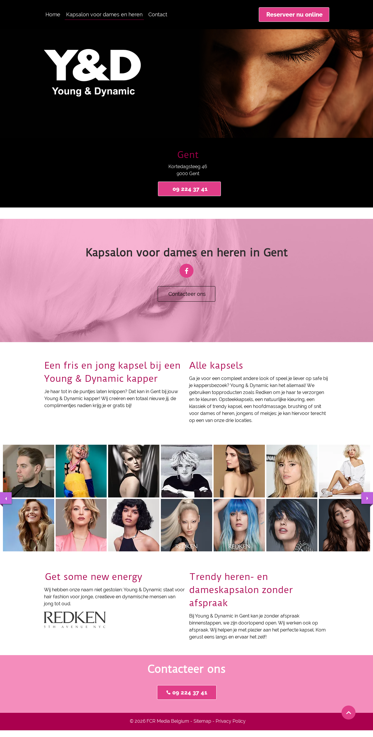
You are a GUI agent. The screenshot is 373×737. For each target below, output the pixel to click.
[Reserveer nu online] (294, 14)
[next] (367, 498)
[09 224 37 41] (189, 189)
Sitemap (202, 721)
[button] (28, 471)
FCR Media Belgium (168, 721)
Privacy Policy (231, 721)
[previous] (6, 498)
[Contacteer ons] (186, 294)
